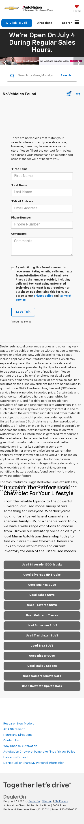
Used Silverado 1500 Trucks (42, 564)
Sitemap (47, 801)
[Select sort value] (76, 94)
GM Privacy (61, 801)
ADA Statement (14, 729)
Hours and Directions (17, 734)
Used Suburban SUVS (42, 625)
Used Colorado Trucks (42, 615)
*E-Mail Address (22, 201)
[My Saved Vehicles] (77, 9)
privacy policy (43, 296)
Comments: (18, 234)
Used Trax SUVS (42, 645)
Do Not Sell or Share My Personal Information (34, 763)
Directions (44, 23)
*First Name (19, 169)
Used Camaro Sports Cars (42, 676)
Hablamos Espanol (15, 757)
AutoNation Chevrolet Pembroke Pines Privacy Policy (39, 751)
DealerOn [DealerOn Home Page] (34, 801)
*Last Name (19, 185)
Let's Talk (23, 311)
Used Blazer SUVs (42, 655)
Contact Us (11, 740)
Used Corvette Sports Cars (42, 686)
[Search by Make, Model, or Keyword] (37, 75)
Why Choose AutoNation (20, 746)
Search (65, 75)
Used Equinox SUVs (42, 584)
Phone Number (21, 217)
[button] (16, 23)
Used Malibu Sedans (42, 666)
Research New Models (18, 723)
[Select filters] (68, 94)
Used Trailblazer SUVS (42, 635)
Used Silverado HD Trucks (42, 574)
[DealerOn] (14, 796)
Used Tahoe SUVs (42, 595)
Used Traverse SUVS (42, 605)
